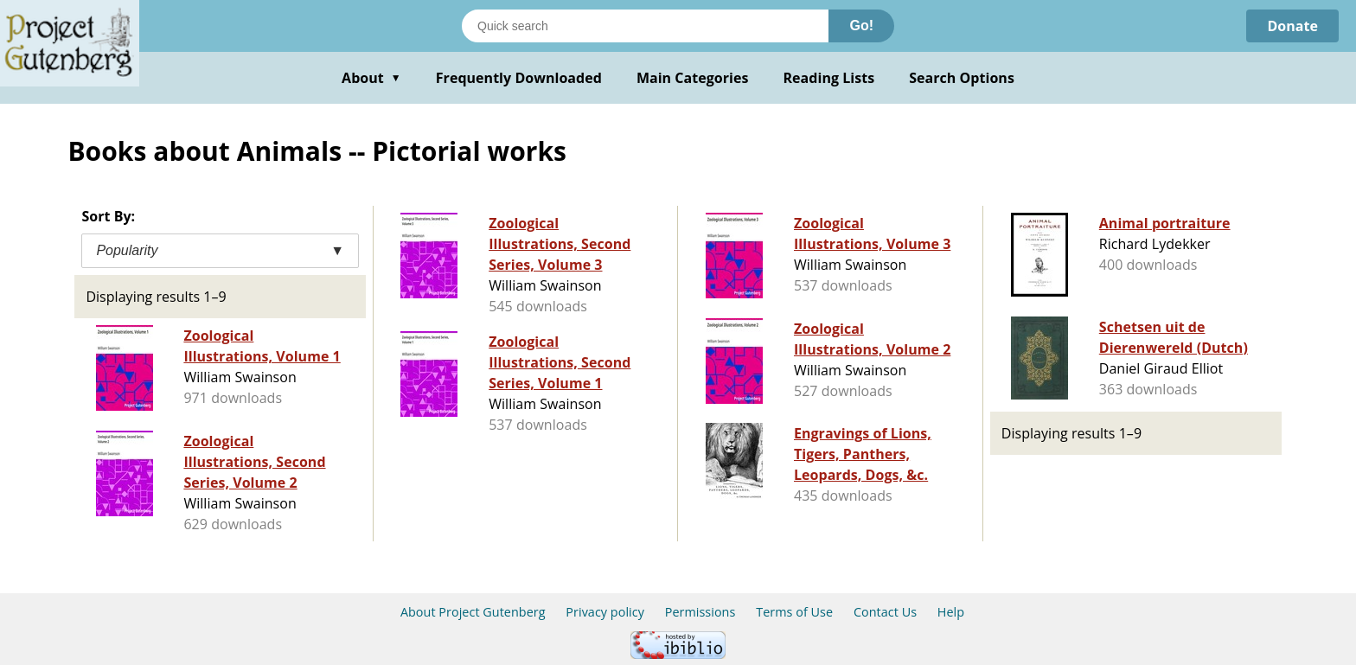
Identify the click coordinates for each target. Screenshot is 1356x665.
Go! (861, 25)
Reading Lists (829, 77)
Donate (1292, 25)
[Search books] (645, 26)
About (371, 77)
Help (950, 612)
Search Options (961, 77)
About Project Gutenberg (473, 612)
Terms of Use (794, 612)
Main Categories (692, 77)
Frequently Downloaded (519, 77)
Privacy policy (605, 612)
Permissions (700, 612)
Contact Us (885, 612)
